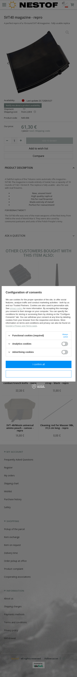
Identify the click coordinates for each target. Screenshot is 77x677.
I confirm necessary (38, 373)
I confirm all (38, 364)
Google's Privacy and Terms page (21, 325)
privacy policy (16, 308)
